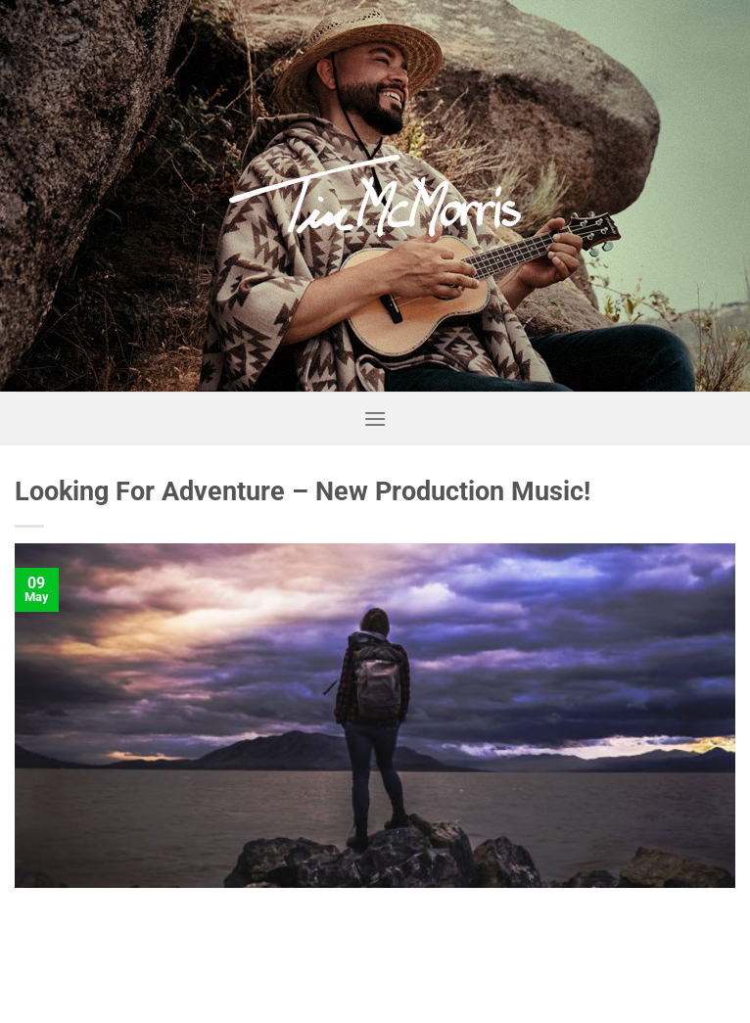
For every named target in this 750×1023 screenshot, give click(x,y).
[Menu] (375, 418)
